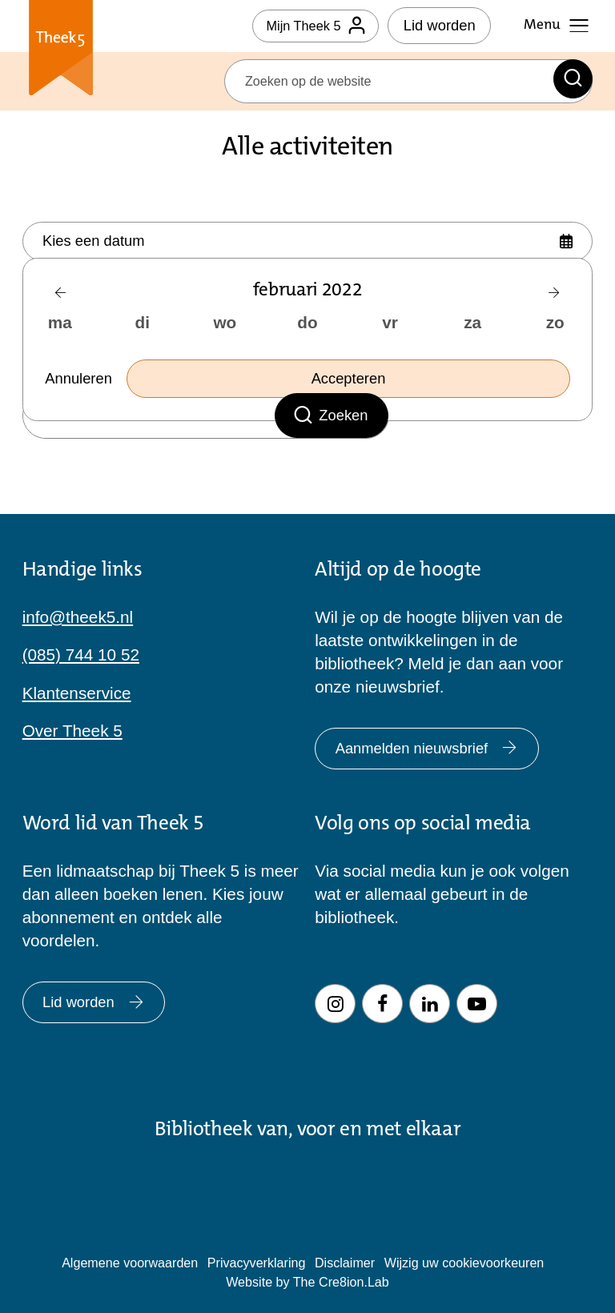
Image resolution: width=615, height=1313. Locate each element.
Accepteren (353, 385)
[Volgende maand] (554, 299)
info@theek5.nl (78, 605)
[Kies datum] (307, 243)
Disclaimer (345, 1262)
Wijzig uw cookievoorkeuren (464, 1262)
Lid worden (440, 25)
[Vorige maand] (61, 299)
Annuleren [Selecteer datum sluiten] (82, 385)
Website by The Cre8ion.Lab (307, 1282)
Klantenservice (76, 681)
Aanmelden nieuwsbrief (439, 739)
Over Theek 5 (72, 718)
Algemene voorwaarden (130, 1262)
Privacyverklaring (256, 1262)
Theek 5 (61, 51)
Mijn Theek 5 (309, 25)
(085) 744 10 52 (80, 642)
